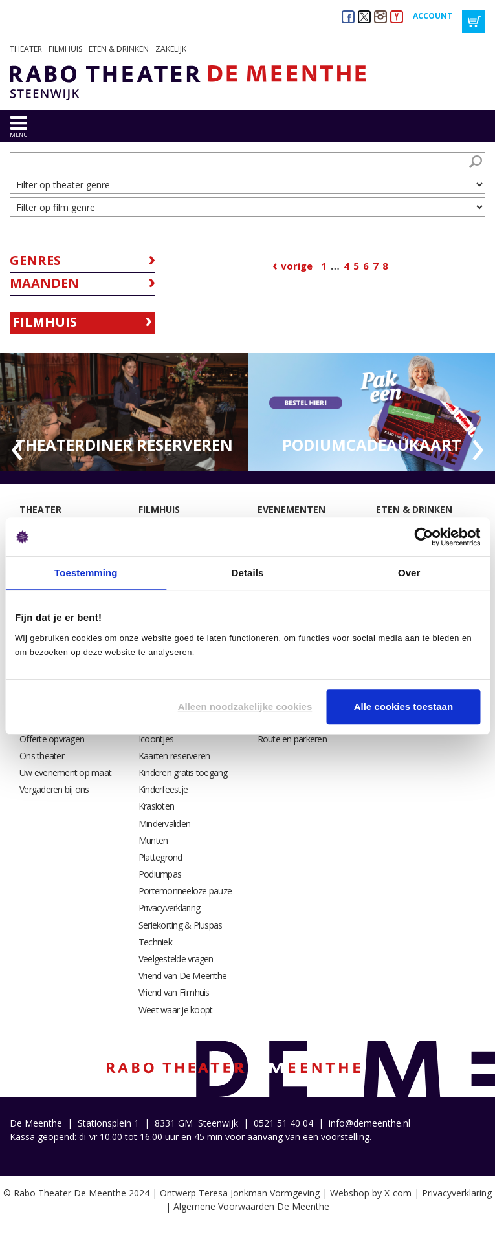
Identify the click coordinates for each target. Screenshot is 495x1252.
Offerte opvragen (51, 739)
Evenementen (291, 509)
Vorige (297, 265)
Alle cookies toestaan (403, 706)
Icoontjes (155, 739)
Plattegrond (160, 857)
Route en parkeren (292, 739)
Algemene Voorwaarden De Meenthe (251, 1206)
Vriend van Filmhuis (174, 992)
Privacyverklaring (169, 907)
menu (19, 135)
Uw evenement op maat (65, 772)
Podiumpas (159, 874)
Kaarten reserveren (174, 756)
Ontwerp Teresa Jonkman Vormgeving (240, 1193)
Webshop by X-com (371, 1193)
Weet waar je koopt (175, 1010)
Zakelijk (170, 48)
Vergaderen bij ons (54, 789)
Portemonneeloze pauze (185, 891)
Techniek (155, 942)
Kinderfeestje (163, 789)
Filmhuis (65, 48)
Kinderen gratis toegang (183, 772)
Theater (26, 48)
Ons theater (41, 756)
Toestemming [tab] (86, 572)
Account (432, 15)
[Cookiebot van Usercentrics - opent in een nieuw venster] (423, 536)
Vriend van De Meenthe (182, 975)
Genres (35, 260)
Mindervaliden (164, 823)
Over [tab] (409, 572)
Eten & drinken (119, 48)
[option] (124, 412)
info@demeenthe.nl (369, 1123)
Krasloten (156, 806)
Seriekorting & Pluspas (180, 925)
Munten (153, 840)
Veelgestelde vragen (176, 959)
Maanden (44, 283)
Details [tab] (248, 572)
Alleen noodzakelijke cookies (245, 706)
